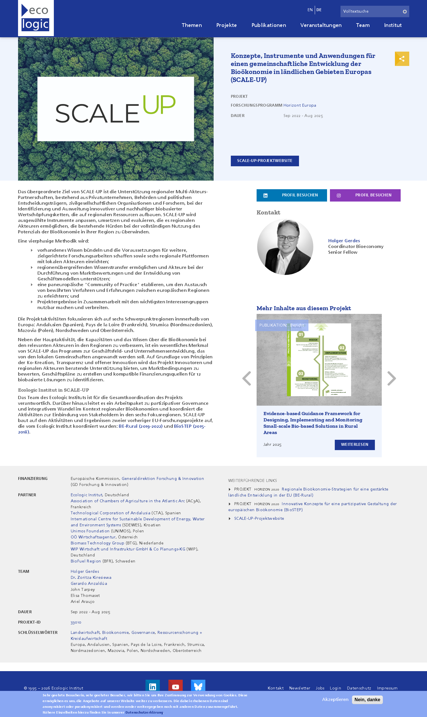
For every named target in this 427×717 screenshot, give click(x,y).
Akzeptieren (335, 700)
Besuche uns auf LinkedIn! (152, 687)
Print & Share (402, 59)
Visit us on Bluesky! (198, 687)
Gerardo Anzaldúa (89, 584)
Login (335, 688)
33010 (76, 622)
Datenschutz (359, 688)
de (319, 10)
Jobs (320, 688)
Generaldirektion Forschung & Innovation (163, 479)
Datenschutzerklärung (144, 712)
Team (363, 25)
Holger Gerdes (85, 572)
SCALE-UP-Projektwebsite (265, 161)
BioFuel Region (86, 561)
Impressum (387, 688)
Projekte (226, 25)
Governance (143, 633)
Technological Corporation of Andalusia (110, 513)
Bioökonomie (115, 633)
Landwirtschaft (85, 633)
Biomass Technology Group (98, 543)
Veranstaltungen (321, 25)
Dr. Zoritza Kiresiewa (91, 578)
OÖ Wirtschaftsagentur (93, 537)
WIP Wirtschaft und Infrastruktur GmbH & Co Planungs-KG (128, 549)
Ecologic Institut (86, 495)
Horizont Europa (300, 105)
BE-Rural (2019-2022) (141, 426)
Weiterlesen (354, 445)
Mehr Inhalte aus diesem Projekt (304, 308)
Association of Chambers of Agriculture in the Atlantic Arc (128, 501)
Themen (192, 25)
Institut (393, 25)
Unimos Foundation (90, 531)
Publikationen (268, 25)
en (310, 10)
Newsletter (299, 688)
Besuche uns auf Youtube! (175, 687)
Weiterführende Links (252, 481)
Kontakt (276, 688)
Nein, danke (367, 699)
